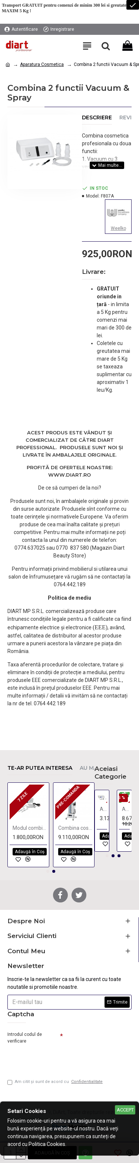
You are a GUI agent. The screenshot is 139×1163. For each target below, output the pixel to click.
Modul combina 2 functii (30, 828)
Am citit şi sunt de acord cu (55, 1082)
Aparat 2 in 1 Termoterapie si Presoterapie (126, 809)
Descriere (97, 118)
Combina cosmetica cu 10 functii (75, 828)
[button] (47, 871)
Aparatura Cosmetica (42, 64)
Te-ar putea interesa (39, 768)
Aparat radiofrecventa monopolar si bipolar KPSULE (103, 809)
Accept (125, 1110)
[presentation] (59, 1058)
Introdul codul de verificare (24, 1038)
